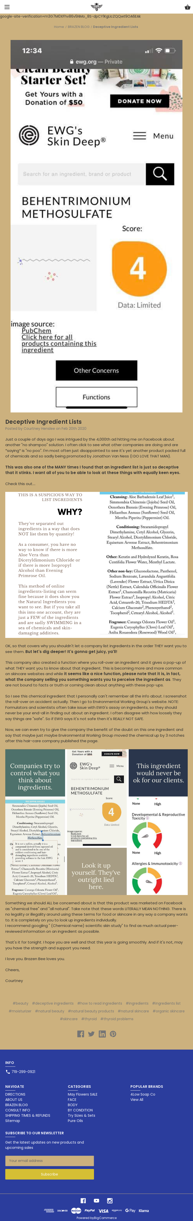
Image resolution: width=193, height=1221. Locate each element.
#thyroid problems (116, 1018)
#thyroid (89, 1018)
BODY (73, 1104)
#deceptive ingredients (53, 1003)
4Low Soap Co (142, 1094)
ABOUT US (13, 1099)
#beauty (20, 1003)
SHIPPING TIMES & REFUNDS (27, 1115)
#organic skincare (169, 1011)
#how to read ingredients (99, 1003)
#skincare (69, 1018)
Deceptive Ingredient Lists (43, 422)
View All (136, 1099)
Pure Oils (75, 1120)
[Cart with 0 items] (187, 7)
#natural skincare (133, 1011)
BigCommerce (105, 1218)
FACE (72, 1099)
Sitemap (12, 1120)
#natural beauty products (91, 1011)
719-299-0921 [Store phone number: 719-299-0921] (23, 1071)
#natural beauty (49, 1011)
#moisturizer (20, 1011)
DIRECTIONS (15, 1094)
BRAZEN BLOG (16, 1104)
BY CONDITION (80, 1110)
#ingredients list (166, 1003)
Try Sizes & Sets (81, 1115)
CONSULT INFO (17, 1110)
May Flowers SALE (83, 1094)
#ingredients (137, 1003)
